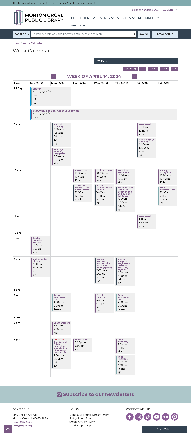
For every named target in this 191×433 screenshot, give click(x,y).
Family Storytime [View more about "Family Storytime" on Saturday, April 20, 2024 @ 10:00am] (165, 171)
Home (16, 43)
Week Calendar (32, 43)
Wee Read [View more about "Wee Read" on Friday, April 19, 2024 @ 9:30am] (145, 124)
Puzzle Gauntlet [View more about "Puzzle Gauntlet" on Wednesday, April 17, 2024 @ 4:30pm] (101, 295)
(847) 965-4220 (22, 421)
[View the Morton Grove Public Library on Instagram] (139, 416)
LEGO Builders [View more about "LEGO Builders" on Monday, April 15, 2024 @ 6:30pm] (62, 322)
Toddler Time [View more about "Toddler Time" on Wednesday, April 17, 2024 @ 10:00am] (104, 170)
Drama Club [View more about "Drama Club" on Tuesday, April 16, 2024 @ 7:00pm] (81, 339)
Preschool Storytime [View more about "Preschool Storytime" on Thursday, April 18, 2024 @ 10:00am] (123, 171)
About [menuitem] (76, 25)
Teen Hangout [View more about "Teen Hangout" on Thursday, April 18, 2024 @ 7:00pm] (123, 357)
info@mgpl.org (22, 425)
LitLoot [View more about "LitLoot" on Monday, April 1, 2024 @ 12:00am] (37, 88)
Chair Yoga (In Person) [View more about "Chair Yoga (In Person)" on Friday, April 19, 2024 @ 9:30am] (147, 140)
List (142, 68)
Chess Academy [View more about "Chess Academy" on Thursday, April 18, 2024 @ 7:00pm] (123, 340)
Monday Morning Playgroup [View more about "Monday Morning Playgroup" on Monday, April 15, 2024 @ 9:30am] (59, 151)
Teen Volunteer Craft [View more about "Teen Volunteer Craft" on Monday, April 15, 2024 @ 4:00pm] (59, 296)
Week (164, 68)
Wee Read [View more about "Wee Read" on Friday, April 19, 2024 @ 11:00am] (145, 215)
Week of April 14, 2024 (94, 75)
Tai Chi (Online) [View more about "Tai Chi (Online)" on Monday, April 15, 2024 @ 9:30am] (58, 125)
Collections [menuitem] (81, 18)
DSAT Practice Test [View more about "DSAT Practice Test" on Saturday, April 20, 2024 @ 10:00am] (167, 188)
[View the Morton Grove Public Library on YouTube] (156, 416)
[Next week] (134, 76)
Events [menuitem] (104, 18)
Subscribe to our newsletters (95, 394)
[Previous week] (53, 76)
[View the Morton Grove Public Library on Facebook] (130, 416)
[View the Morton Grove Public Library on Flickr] (165, 416)
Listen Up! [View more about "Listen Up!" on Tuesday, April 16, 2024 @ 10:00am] (81, 170)
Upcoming (130, 68)
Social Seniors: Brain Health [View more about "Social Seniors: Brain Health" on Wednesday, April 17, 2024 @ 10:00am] (104, 187)
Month (152, 68)
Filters (149, 61)
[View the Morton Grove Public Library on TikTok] (147, 416)
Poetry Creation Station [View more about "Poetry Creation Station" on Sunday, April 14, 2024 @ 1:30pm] (38, 239)
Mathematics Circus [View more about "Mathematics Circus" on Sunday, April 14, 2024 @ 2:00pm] (40, 259)
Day (174, 68)
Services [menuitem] (124, 18)
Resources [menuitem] (146, 18)
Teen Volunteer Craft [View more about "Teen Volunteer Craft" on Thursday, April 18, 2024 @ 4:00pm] (123, 296)
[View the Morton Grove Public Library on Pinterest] (174, 416)
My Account (165, 34)
